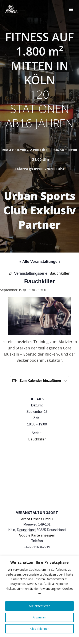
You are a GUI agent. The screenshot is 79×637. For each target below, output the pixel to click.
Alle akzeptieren (39, 606)
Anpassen (39, 617)
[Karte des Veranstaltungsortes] (39, 478)
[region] (39, 596)
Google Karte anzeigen (37, 535)
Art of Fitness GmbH (37, 519)
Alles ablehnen (39, 629)
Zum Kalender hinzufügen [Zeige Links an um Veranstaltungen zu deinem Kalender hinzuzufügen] (40, 380)
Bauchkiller (37, 439)
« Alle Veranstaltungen (39, 261)
